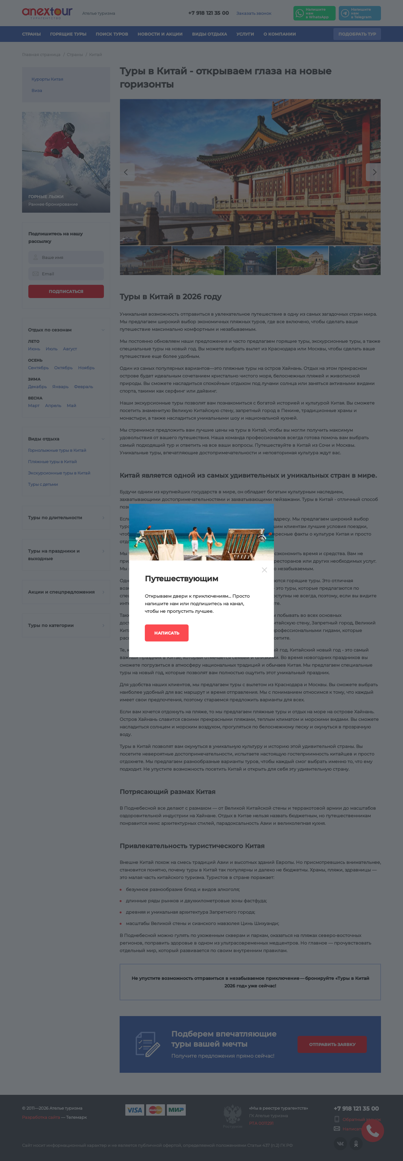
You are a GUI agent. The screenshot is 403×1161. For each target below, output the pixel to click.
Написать (166, 632)
